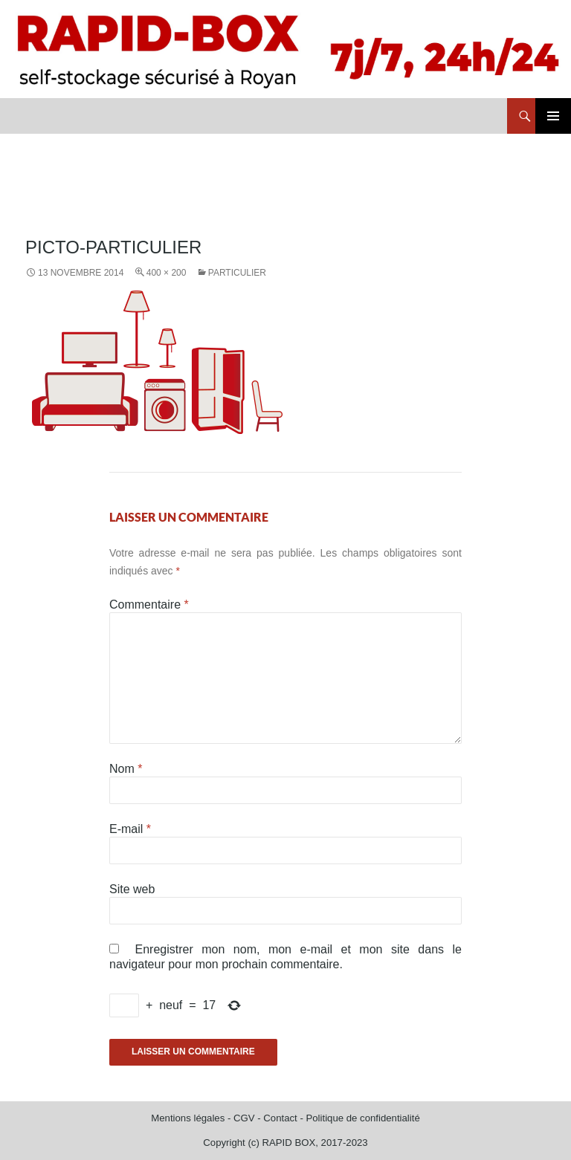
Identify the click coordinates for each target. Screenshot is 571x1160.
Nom (125, 768)
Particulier (237, 273)
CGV (244, 1118)
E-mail (130, 829)
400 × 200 (166, 273)
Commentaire (149, 604)
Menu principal (553, 116)
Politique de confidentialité (362, 1118)
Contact (280, 1118)
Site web (132, 889)
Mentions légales (188, 1118)
